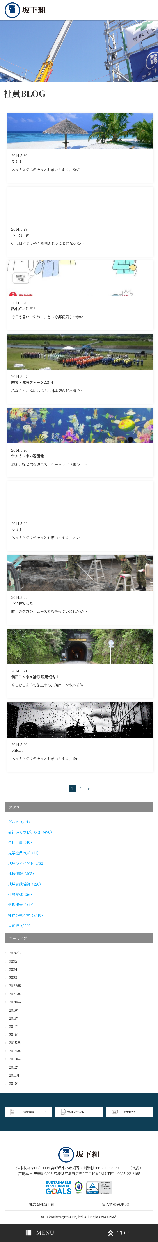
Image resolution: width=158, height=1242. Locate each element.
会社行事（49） (21, 842)
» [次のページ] (89, 788)
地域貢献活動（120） (25, 884)
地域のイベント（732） (27, 863)
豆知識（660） (20, 925)
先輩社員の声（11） (24, 853)
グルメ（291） (20, 821)
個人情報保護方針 (116, 1204)
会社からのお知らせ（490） (31, 832)
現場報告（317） (22, 904)
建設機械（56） (21, 894)
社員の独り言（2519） (26, 915)
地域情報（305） (22, 873)
